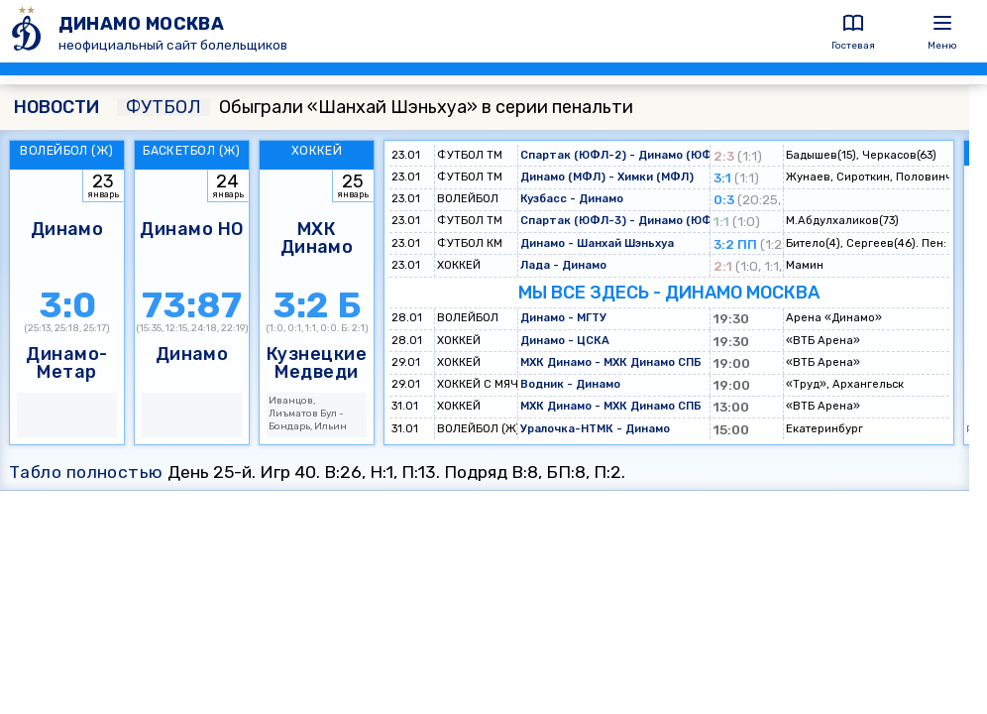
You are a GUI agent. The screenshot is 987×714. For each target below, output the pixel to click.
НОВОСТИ (56, 107)
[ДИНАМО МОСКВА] (29, 31)
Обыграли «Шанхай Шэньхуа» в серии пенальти (375, 107)
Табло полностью (86, 472)
